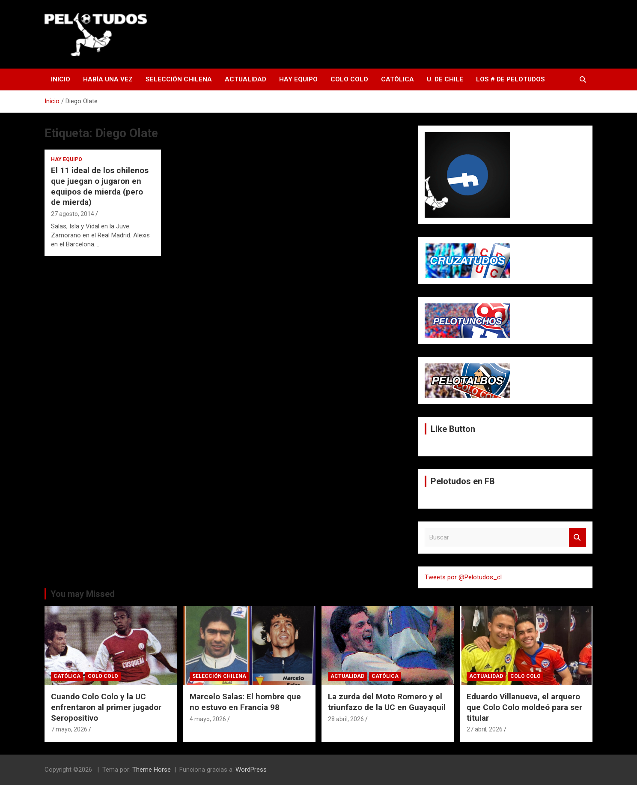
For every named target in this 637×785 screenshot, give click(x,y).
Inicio (60, 79)
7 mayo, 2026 (69, 729)
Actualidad (245, 79)
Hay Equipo (298, 79)
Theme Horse (151, 769)
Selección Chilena (179, 79)
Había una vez (108, 79)
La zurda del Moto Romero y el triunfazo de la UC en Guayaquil (387, 702)
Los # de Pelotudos (510, 79)
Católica (397, 79)
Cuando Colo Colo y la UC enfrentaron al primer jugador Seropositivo (106, 707)
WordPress (251, 769)
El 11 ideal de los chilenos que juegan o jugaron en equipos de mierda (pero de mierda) (100, 186)
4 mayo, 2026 (208, 719)
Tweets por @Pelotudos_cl (463, 577)
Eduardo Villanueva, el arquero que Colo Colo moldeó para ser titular (524, 707)
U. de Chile (445, 79)
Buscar (577, 537)
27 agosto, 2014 (72, 213)
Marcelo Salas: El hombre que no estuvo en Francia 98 (245, 702)
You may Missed (83, 594)
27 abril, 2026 (485, 729)
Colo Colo (349, 79)
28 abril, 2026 (346, 719)
